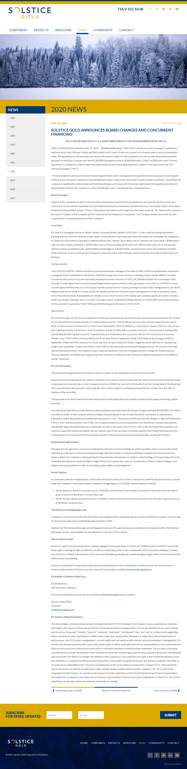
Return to (116, 690)
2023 (12, 144)
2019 (12, 180)
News (82, 30)
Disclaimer (43, 754)
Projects (41, 30)
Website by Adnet (172, 764)
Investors (63, 30)
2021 (12, 162)
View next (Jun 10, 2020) (167, 690)
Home (84, 742)
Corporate (18, 30)
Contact (126, 30)
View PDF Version (171, 123)
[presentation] (132, 715)
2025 (12, 127)
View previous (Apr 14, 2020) (66, 690)
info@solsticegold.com (62, 609)
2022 (12, 153)
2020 (12, 171)
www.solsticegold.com (140, 569)
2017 (12, 198)
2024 (12, 135)
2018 (12, 189)
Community (103, 30)
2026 (12, 118)
